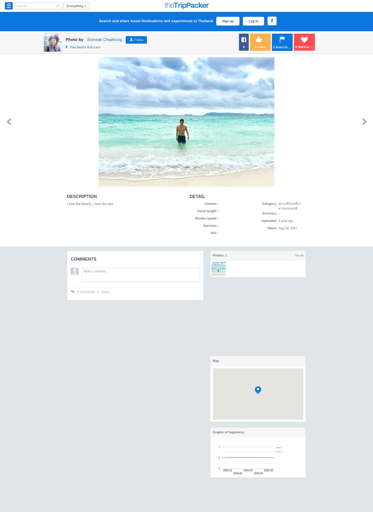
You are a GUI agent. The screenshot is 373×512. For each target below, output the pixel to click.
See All (299, 255)
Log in (253, 21)
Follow (139, 40)
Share (105, 292)
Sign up (228, 21)
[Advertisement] (258, 317)
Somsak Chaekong (104, 39)
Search (57, 5)
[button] (258, 390)
